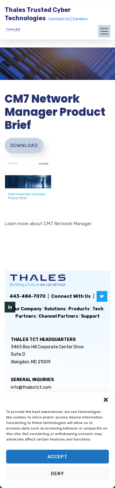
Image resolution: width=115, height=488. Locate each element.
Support (90, 316)
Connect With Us (71, 296)
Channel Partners (58, 316)
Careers (80, 19)
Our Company (26, 309)
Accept (57, 457)
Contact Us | (60, 19)
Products (79, 309)
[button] (106, 400)
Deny (57, 473)
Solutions (55, 309)
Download (24, 145)
